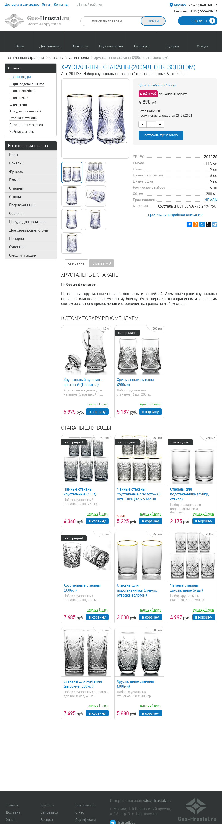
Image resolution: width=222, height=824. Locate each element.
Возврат (47, 819)
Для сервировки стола (28, 230)
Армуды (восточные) (25, 111)
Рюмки (15, 179)
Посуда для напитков (27, 221)
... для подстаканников (26, 84)
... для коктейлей (22, 91)
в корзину (97, 411)
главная (28, 57)
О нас (79, 812)
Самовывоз (49, 812)
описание (76, 263)
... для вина (18, 104)
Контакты (61, 4)
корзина (203, 21)
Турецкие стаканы (23, 118)
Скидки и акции (22, 255)
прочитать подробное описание (175, 214)
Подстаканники (22, 205)
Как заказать (85, 805)
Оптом (46, 4)
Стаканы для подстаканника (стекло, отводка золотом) (137, 590)
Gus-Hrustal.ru (157, 800)
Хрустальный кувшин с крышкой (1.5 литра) (83, 382)
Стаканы (14, 68)
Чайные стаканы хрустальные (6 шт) (80, 492)
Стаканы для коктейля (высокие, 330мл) (83, 684)
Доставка (13, 812)
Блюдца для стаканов (26, 125)
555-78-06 (203, 11)
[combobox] (114, 21)
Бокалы (15, 163)
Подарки (16, 238)
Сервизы (16, 213)
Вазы (13, 154)
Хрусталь (47, 805)
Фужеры (16, 171)
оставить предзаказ (161, 135)
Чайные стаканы (21, 131)
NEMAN (210, 200)
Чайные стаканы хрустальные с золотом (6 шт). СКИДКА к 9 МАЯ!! (138, 494)
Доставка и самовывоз (22, 4)
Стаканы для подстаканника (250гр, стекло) (189, 494)
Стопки (15, 196)
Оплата (11, 819)
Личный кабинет (89, 4)
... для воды (20, 77)
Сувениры (17, 246)
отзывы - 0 (101, 263)
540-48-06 (203, 4)
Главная (12, 805)
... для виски (18, 97)
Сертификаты (85, 819)
